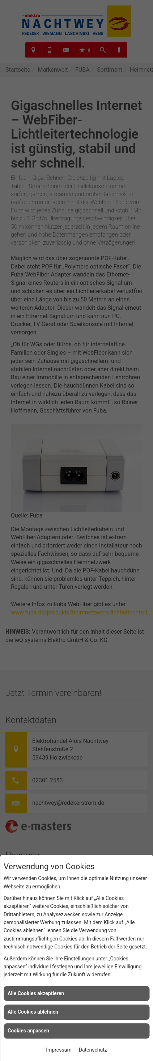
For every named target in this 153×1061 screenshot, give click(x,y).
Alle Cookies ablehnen (33, 1012)
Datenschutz (93, 1050)
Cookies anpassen (28, 1030)
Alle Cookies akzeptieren (36, 993)
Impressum (58, 1050)
